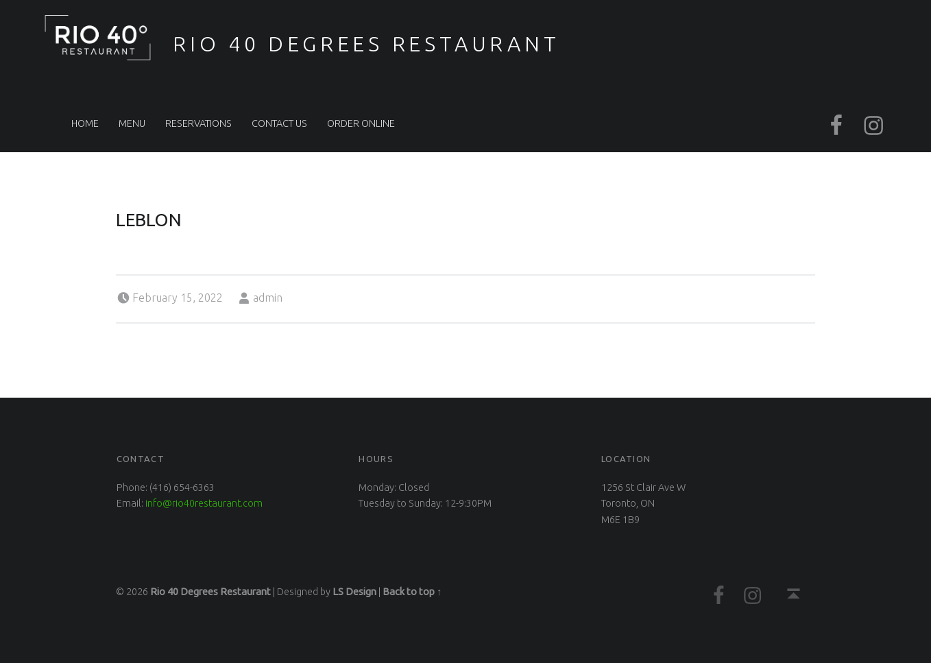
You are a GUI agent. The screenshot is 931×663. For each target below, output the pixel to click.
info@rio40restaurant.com (204, 503)
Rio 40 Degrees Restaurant (366, 44)
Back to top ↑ (412, 591)
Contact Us (279, 123)
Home (85, 123)
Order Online (361, 123)
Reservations (198, 123)
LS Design (354, 591)
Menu (132, 123)
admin (267, 297)
